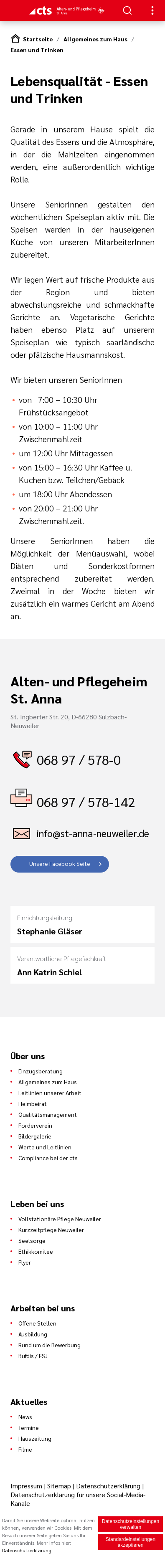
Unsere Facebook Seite (59, 863)
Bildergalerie (34, 1136)
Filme (25, 1449)
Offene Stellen (37, 1323)
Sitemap (59, 1485)
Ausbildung (32, 1334)
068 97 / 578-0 (79, 759)
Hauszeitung (34, 1438)
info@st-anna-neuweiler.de (93, 833)
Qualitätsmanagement (47, 1114)
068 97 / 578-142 (86, 801)
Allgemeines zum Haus (95, 39)
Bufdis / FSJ (33, 1355)
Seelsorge (32, 1240)
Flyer (24, 1262)
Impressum (27, 1485)
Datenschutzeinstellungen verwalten (130, 1524)
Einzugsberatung (40, 1071)
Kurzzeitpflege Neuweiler (51, 1229)
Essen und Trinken (36, 49)
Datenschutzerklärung (108, 1485)
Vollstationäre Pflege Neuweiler (59, 1218)
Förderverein (35, 1125)
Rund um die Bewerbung (49, 1345)
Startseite (38, 39)
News (25, 1416)
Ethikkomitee (35, 1251)
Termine (28, 1427)
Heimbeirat (32, 1103)
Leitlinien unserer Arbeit (49, 1092)
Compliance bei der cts (48, 1157)
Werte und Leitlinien (44, 1147)
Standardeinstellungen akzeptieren (130, 1542)
